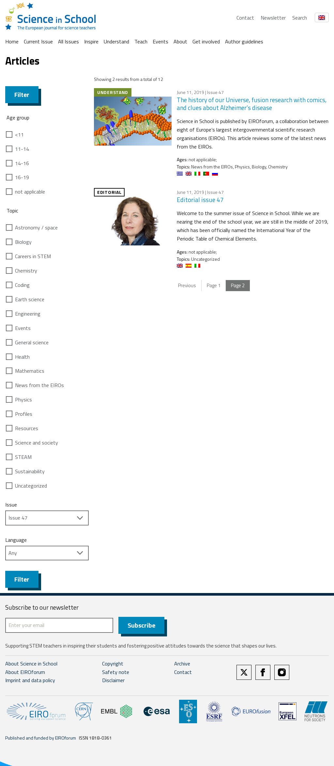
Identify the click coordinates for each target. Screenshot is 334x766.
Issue (11, 504)
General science (32, 342)
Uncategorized (31, 486)
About (180, 41)
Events (160, 41)
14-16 (22, 163)
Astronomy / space (36, 227)
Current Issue (38, 41)
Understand (116, 41)
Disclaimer (113, 680)
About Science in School (31, 663)
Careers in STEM (33, 256)
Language (16, 540)
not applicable (30, 191)
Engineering (27, 314)
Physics (23, 399)
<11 (19, 134)
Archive (182, 663)
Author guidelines (244, 41)
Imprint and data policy (30, 680)
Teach (140, 41)
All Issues (68, 41)
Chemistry (26, 270)
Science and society (36, 442)
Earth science (29, 299)
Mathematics (29, 371)
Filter (21, 94)
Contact (245, 18)
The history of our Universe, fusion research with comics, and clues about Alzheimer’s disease (251, 104)
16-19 (22, 177)
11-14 (22, 149)
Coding (22, 285)
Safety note (115, 672)
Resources (26, 428)
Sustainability (30, 471)
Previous (187, 285)
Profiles (23, 414)
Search (299, 18)
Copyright (112, 663)
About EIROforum (25, 672)
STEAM (23, 457)
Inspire (91, 41)
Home (12, 41)
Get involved (206, 41)
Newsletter (273, 18)
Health (22, 357)
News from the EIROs (39, 385)
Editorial (109, 192)
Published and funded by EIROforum (40, 737)
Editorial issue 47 (200, 199)
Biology (23, 242)
